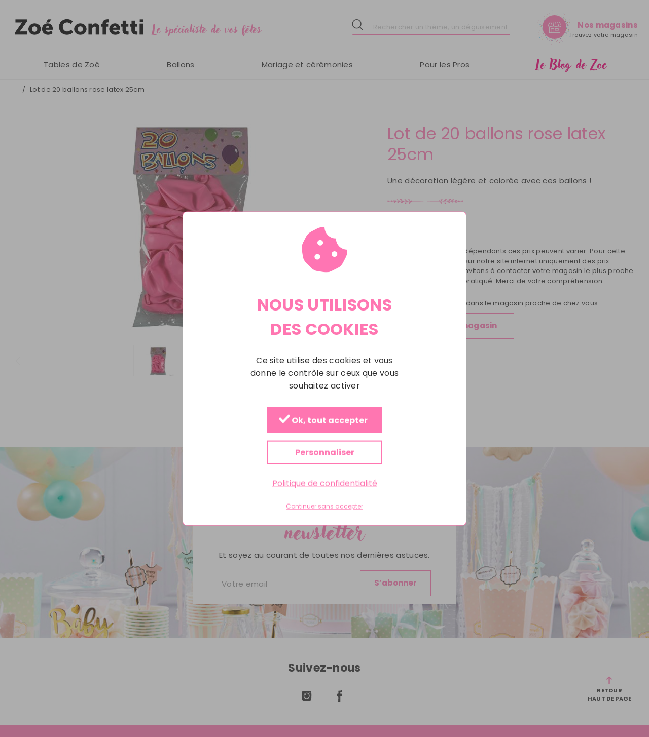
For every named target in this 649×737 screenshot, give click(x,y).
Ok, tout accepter (323, 420)
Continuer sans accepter (324, 506)
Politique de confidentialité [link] (324, 483)
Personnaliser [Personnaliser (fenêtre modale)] (324, 452)
